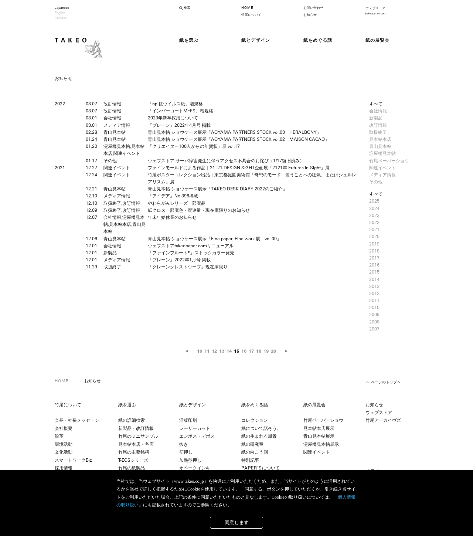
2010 (374, 307)
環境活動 (63, 444)
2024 (374, 208)
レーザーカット (194, 428)
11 (207, 351)
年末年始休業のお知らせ (172, 217)
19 (266, 351)
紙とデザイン (192, 404)
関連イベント (382, 167)
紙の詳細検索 (131, 420)
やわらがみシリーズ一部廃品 (176, 203)
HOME (247, 8)
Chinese (61, 18)
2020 (374, 236)
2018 (374, 251)
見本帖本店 (380, 139)
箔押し (186, 452)
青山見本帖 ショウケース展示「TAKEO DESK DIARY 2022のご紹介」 (217, 188)
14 (229, 351)
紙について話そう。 (261, 428)
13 (221, 351)
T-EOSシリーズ (133, 460)
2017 (374, 258)
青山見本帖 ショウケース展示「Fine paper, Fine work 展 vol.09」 (214, 238)
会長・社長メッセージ (77, 420)
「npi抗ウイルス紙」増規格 (175, 103)
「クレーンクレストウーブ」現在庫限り (188, 266)
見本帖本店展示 (318, 428)
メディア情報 (382, 174)
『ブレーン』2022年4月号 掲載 (179, 125)
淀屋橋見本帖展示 (321, 444)
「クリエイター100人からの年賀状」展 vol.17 (194, 146)
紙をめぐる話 (254, 404)
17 (251, 351)
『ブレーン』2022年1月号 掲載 (179, 259)
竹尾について (251, 15)
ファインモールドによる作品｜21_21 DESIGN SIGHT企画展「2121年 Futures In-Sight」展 (241, 167)
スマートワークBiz (73, 460)
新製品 (375, 118)
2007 (374, 329)
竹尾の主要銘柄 (133, 452)
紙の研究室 (252, 444)
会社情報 (378, 110)
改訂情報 (378, 125)
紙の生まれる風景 (259, 436)
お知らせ (310, 15)
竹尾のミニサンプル (138, 436)
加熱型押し (190, 460)
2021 (374, 229)
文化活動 (63, 452)
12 (214, 351)
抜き (183, 444)
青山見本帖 (380, 146)
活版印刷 (188, 420)
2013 (374, 286)
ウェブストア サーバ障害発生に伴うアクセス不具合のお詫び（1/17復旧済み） (226, 160)
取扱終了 (378, 132)
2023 (374, 215)
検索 (187, 8)
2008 (374, 322)
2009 (374, 314)
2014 (374, 279)
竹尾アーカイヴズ (383, 420)
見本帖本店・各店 (136, 444)
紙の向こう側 (254, 452)
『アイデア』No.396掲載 (173, 196)
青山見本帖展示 (318, 436)
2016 (374, 265)
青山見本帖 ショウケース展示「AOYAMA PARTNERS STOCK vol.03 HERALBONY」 (234, 132)
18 (258, 351)
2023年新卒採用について (173, 118)
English (60, 13)
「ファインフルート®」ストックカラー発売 (191, 252)
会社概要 (63, 428)
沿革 (59, 436)
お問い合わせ (313, 8)
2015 (374, 272)
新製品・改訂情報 (136, 428)
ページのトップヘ (386, 382)
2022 (374, 222)
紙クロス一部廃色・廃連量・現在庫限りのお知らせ (199, 210)
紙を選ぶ (127, 404)
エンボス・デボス (197, 436)
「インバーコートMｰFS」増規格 (180, 110)
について (260, 468)
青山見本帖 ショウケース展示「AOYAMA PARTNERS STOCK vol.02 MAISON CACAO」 (238, 139)
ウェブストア (378, 412)
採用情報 (63, 468)
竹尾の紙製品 (131, 468)
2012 (374, 293)
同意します (237, 522)
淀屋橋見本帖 (382, 153)
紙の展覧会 (314, 404)
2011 (374, 300)
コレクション (254, 420)
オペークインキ (194, 468)
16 (243, 351)
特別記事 (250, 460)
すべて (375, 103)
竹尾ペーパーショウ (389, 160)
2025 (374, 201)
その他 (375, 181)
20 (273, 351)
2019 (374, 244)
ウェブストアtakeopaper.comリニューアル (191, 245)
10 (199, 351)
